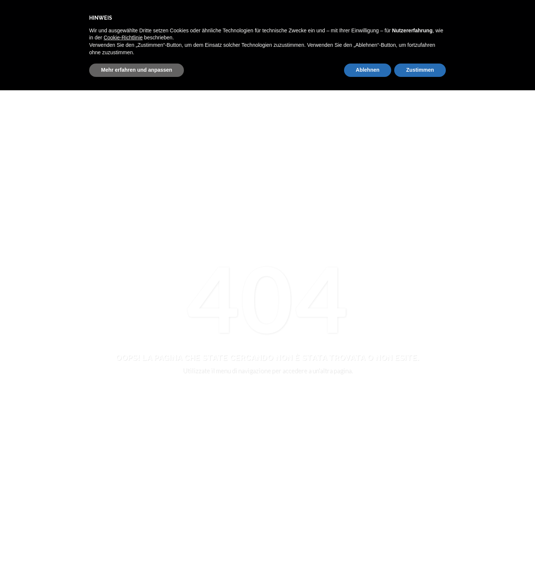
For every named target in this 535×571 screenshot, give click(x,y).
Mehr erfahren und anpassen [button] (136, 70)
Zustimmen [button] (420, 70)
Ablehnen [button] (368, 70)
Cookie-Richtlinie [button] (123, 37)
